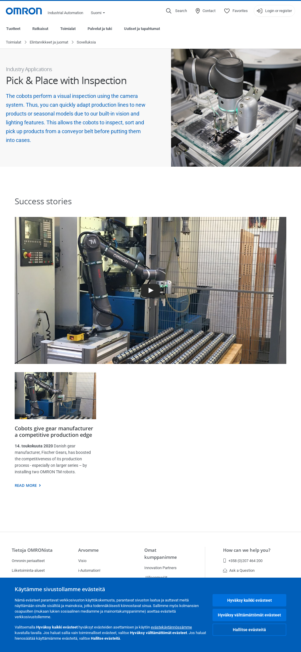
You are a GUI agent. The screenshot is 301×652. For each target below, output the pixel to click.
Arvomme (88, 550)
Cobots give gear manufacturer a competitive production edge (54, 432)
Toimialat (68, 28)
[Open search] (176, 10)
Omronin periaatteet (28, 561)
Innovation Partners (160, 568)
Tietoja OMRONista (32, 550)
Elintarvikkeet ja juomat (49, 42)
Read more (26, 485)
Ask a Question (239, 570)
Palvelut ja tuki (100, 28)
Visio (82, 561)
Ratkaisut (40, 28)
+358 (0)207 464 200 (242, 561)
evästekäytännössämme (171, 627)
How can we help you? (246, 550)
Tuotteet (13, 28)
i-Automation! (89, 570)
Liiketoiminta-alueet (28, 570)
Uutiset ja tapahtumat (142, 28)
